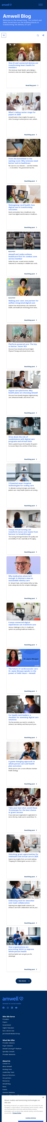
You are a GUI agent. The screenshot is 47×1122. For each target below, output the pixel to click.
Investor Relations (9, 1092)
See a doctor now (8, 1031)
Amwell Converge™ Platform (12, 1049)
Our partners (7, 1078)
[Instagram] (8, 1008)
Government (7, 1025)
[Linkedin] (12, 1008)
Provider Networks (9, 1054)
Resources (6, 1081)
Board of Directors (9, 1075)
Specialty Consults (9, 1051)
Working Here (7, 1069)
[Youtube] (16, 1008)
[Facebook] (3, 1008)
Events (5, 1089)
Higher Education (8, 1028)
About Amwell (7, 1066)
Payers (5, 1022)
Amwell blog (7, 1084)
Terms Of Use (14, 1101)
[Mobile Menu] (40, 5)
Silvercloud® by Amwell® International (15, 1095)
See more (24, 981)
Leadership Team (8, 1072)
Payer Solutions (8, 1046)
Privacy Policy (6, 1101)
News (4, 1087)
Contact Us (6, 1063)
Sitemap (21, 1101)
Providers (6, 1019)
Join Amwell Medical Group (11, 1034)
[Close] (43, 1106)
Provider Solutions (9, 1043)
